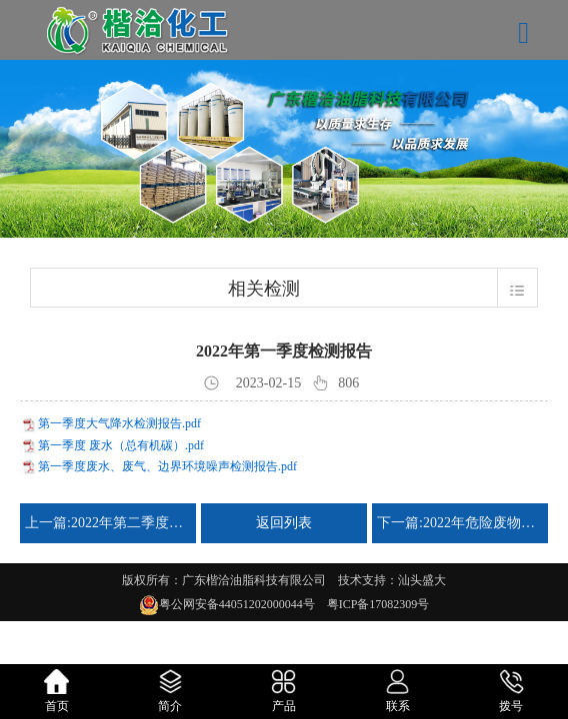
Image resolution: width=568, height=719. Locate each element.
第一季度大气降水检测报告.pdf (119, 423)
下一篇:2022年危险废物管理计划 (460, 522)
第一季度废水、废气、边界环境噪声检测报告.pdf (167, 466)
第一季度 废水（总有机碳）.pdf (121, 445)
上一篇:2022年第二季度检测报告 (108, 522)
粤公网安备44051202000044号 (243, 604)
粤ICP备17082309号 (378, 604)
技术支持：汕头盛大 (392, 580)
